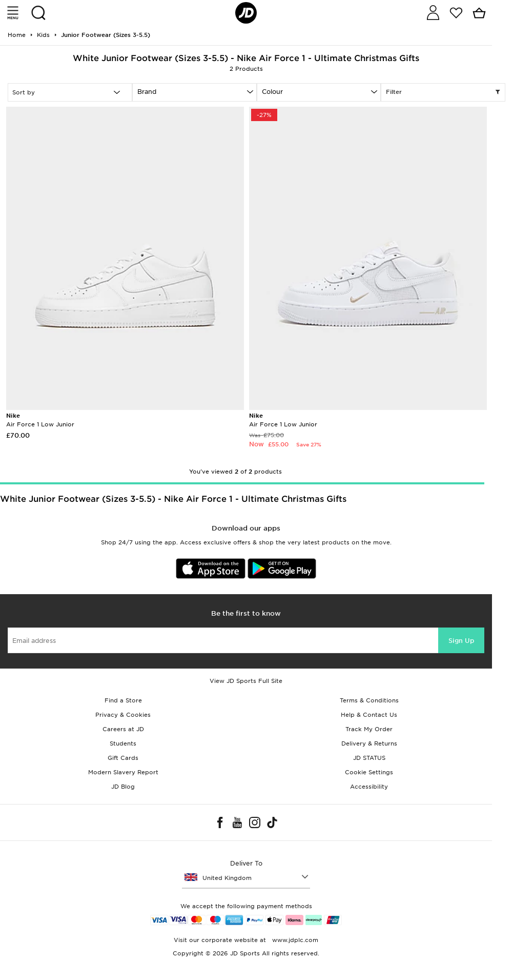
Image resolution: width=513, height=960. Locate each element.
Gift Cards (123, 757)
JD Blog (123, 786)
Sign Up (461, 640)
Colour (272, 91)
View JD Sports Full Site (246, 680)
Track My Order (369, 729)
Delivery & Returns (369, 743)
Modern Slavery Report (123, 772)
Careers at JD (123, 729)
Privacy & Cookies (123, 714)
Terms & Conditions (369, 700)
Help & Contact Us (369, 714)
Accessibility (369, 786)
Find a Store (123, 700)
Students (123, 743)
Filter (443, 92)
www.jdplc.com (294, 940)
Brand (146, 91)
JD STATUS (369, 757)
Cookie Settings (369, 772)
